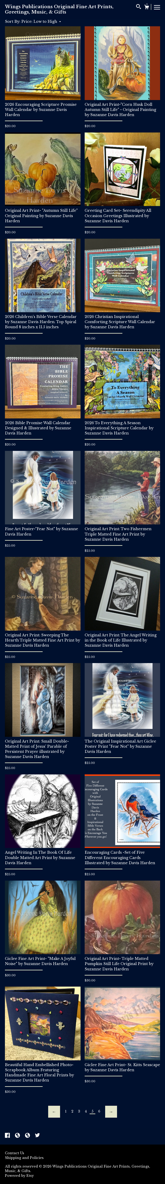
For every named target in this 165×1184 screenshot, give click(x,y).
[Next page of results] (111, 1112)
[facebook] (8, 1136)
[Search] (138, 7)
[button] (41, 21)
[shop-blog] (18, 1136)
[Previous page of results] (54, 1112)
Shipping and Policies (24, 1158)
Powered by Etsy (19, 1176)
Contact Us (14, 1153)
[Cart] (146, 8)
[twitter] (37, 1136)
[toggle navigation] (157, 7)
